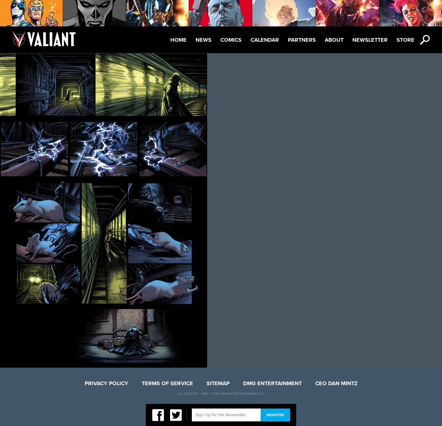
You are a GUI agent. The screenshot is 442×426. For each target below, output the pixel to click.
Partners (302, 40)
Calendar (264, 40)
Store (405, 40)
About (334, 40)
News (203, 40)
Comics (231, 40)
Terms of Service (167, 383)
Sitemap (218, 383)
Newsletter (370, 40)
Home (178, 40)
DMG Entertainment (272, 383)
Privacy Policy (106, 383)
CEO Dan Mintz (336, 383)
